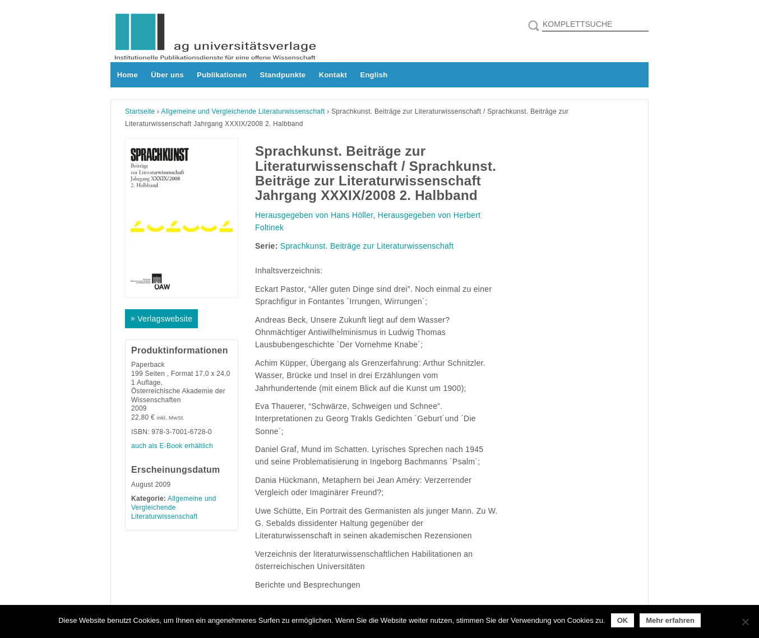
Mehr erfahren (670, 620)
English (373, 75)
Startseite (140, 111)
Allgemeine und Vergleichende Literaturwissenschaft (243, 111)
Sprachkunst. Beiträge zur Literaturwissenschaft (367, 245)
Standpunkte (283, 75)
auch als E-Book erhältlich (172, 446)
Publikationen (222, 75)
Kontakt (333, 75)
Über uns (167, 75)
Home (127, 75)
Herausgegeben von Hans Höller (314, 215)
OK (622, 620)
